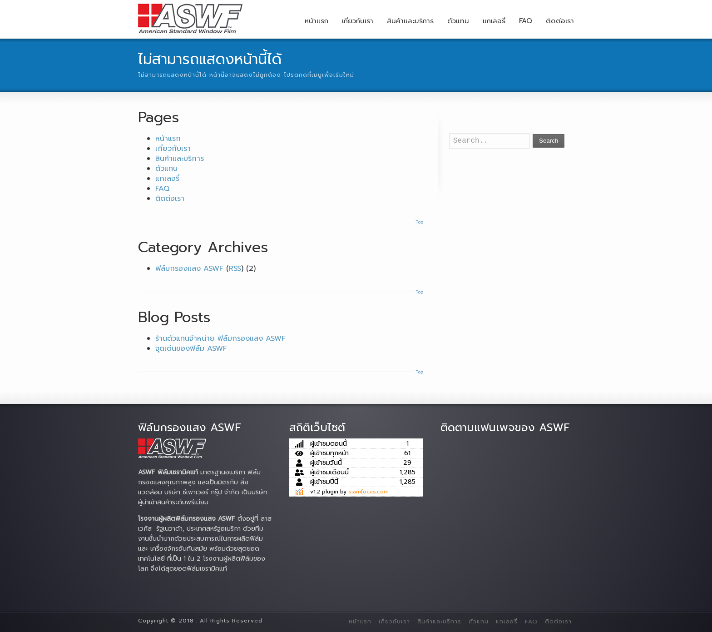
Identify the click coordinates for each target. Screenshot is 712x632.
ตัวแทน (458, 21)
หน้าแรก (316, 21)
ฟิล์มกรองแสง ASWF (189, 268)
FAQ (525, 21)
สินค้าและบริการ (410, 21)
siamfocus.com (368, 492)
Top (419, 222)
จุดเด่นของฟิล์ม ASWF (191, 348)
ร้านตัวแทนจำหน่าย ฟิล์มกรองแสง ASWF (220, 338)
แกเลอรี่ (494, 21)
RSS (235, 268)
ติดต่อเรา (560, 21)
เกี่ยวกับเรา (357, 21)
